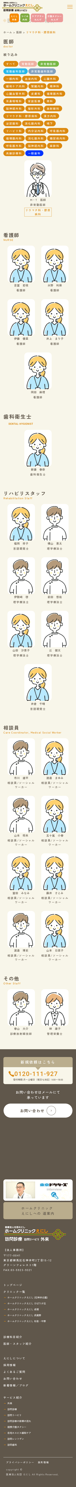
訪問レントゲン (15, 1438)
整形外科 (34, 108)
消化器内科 (33, 123)
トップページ (12, 1285)
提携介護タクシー (16, 1427)
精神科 (54, 86)
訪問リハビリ (14, 1415)
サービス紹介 (12, 1397)
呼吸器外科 (14, 146)
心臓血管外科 (15, 94)
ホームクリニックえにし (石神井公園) (27, 1297)
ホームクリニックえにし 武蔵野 (24, 1315)
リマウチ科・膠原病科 (22, 116)
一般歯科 (34, 153)
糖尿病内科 (58, 138)
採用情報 (9, 1365)
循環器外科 (55, 94)
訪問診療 (12, 1409)
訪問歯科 (12, 1444)
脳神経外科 (14, 108)
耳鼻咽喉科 (14, 101)
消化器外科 (36, 138)
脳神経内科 (36, 146)
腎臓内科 (37, 86)
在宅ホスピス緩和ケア (19, 1433)
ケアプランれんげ (38, 18)
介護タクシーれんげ (54, 18)
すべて (11, 64)
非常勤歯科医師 (42, 71)
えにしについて (14, 1358)
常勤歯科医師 (15, 71)
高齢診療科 (14, 153)
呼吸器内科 (58, 131)
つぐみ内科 (25, 18)
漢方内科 (50, 116)
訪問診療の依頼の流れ (19, 1421)
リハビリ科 (14, 131)
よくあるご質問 (14, 1372)
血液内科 (31, 79)
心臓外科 (50, 79)
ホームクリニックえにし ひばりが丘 (26, 1303)
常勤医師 (28, 64)
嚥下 (50, 123)
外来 (9, 1403)
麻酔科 (54, 146)
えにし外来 (14, 18)
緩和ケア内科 (15, 86)
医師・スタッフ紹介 (17, 1344)
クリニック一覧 (14, 1292)
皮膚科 (36, 94)
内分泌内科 (36, 131)
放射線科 (53, 108)
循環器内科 (14, 138)
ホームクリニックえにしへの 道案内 (38, 1210)
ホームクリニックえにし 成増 (23, 1309)
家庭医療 (34, 101)
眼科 (50, 101)
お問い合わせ (38, 1110)
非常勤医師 (48, 64)
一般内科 (12, 79)
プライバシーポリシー (20, 1462)
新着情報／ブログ (16, 1385)
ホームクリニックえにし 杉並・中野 (26, 1321)
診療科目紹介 (12, 1337)
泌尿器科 (12, 123)
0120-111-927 (36, 1073)
